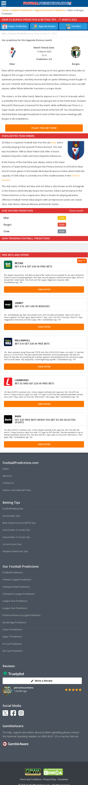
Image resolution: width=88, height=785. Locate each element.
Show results (76, 210)
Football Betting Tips (13, 508)
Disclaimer (63, 779)
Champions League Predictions (19, 593)
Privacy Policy (49, 779)
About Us (7, 475)
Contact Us (8, 482)
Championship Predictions (16, 586)
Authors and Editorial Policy (17, 490)
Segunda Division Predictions (49, 10)
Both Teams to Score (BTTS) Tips (19, 522)
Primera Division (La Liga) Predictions (22, 615)
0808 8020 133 (49, 736)
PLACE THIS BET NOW (44, 128)
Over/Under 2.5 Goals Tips (16, 529)
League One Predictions (15, 600)
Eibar (53, 142)
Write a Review (41, 680)
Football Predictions (21, 10)
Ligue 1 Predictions (12, 636)
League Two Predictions (15, 608)
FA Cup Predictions (12, 643)
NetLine (74, 736)
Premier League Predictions (17, 579)
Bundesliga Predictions (14, 622)
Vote (61, 217)
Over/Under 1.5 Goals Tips (16, 537)
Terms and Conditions (30, 779)
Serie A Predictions (12, 629)
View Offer (44, 289)
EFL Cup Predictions (13, 650)
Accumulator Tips (11, 515)
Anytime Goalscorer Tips (15, 551)
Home (5, 10)
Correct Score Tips (12, 544)
